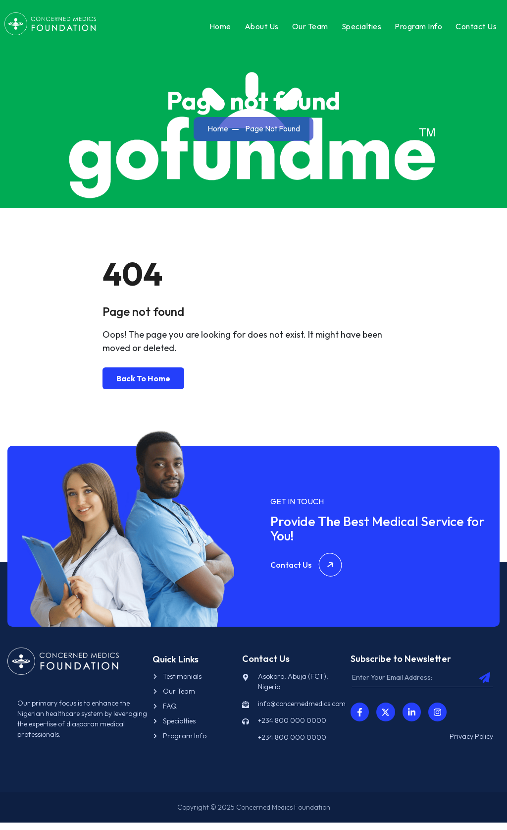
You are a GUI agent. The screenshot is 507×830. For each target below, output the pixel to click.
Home (217, 29)
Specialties (359, 29)
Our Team (307, 29)
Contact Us (473, 29)
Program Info (415, 29)
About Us (259, 29)
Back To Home (143, 385)
